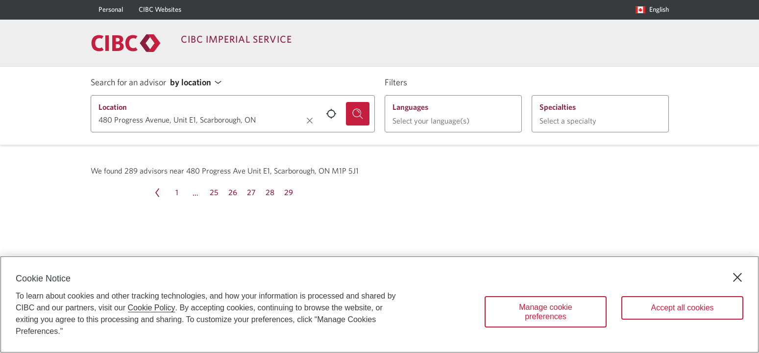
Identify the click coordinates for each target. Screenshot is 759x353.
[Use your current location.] (331, 114)
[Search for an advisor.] (357, 114)
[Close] (737, 277)
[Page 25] (214, 193)
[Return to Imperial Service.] (126, 43)
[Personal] (111, 10)
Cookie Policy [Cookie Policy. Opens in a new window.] (151, 307)
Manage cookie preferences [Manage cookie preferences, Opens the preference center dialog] (545, 312)
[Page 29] (288, 193)
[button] (198, 82)
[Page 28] (270, 193)
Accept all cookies (682, 307)
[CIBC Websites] (160, 10)
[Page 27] (251, 193)
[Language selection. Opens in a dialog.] (652, 10)
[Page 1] (177, 193)
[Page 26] (233, 193)
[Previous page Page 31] (157, 193)
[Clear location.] (310, 120)
